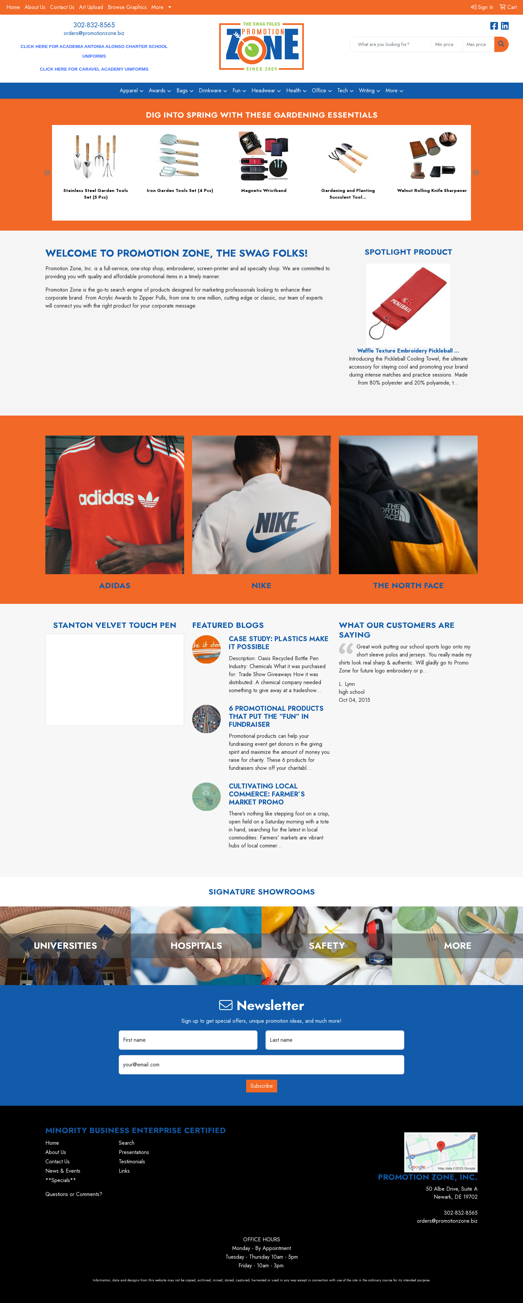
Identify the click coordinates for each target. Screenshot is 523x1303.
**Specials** (60, 1180)
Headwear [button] (263, 90)
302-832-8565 (94, 25)
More (157, 7)
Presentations (134, 1152)
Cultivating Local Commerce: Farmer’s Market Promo (267, 794)
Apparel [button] (129, 90)
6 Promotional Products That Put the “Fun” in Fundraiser (276, 716)
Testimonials (132, 1161)
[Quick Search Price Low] (447, 44)
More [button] (392, 90)
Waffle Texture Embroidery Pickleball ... (408, 351)
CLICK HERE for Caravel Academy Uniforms (94, 69)
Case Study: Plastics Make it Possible (279, 643)
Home (13, 7)
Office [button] (319, 90)
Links (124, 1171)
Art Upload (91, 7)
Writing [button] (367, 90)
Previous (47, 173)
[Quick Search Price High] (479, 44)
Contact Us (62, 7)
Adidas (114, 585)
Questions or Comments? (73, 1194)
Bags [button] (182, 90)
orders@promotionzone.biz (94, 33)
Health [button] (293, 90)
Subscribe (261, 1086)
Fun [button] (236, 90)
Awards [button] (157, 90)
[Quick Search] (390, 44)
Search (126, 1143)
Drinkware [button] (210, 90)
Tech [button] (342, 90)
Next (476, 173)
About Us (35, 7)
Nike (261, 585)
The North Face (408, 585)
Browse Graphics (127, 7)
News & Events (62, 1171)
